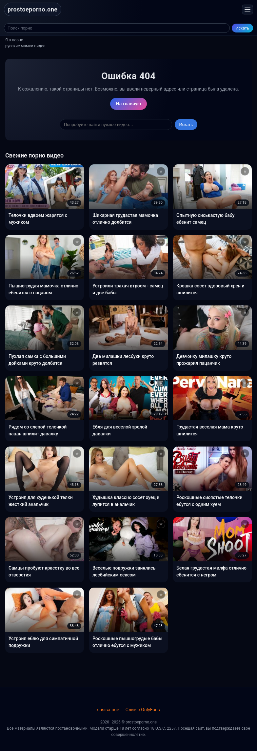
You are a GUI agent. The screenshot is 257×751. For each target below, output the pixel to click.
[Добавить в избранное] (77, 171)
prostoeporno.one (33, 9)
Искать (242, 28)
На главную (128, 103)
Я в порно (14, 40)
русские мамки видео (25, 46)
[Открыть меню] (247, 9)
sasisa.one (108, 709)
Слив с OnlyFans (143, 709)
